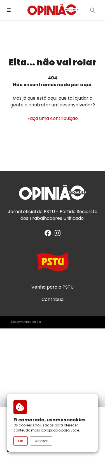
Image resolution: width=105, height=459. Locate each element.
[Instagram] (57, 234)
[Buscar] (92, 10)
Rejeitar (41, 441)
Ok (20, 441)
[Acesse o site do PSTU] (52, 264)
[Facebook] (47, 234)
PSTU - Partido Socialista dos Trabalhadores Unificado (58, 214)
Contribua (52, 299)
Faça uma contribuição (52, 118)
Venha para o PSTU (52, 287)
